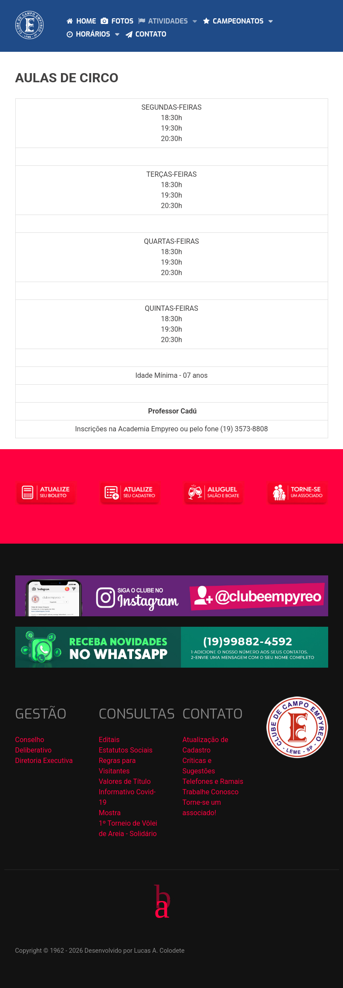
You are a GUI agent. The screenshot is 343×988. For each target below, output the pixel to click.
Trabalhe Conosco (211, 792)
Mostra (110, 813)
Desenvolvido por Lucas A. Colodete (135, 950)
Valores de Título (125, 781)
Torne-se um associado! (202, 807)
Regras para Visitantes (117, 765)
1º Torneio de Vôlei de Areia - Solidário (128, 828)
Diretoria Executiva (44, 760)
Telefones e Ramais (213, 781)
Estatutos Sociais (126, 750)
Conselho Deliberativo (33, 745)
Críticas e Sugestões (199, 765)
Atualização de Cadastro (205, 745)
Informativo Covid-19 (127, 797)
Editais (109, 740)
